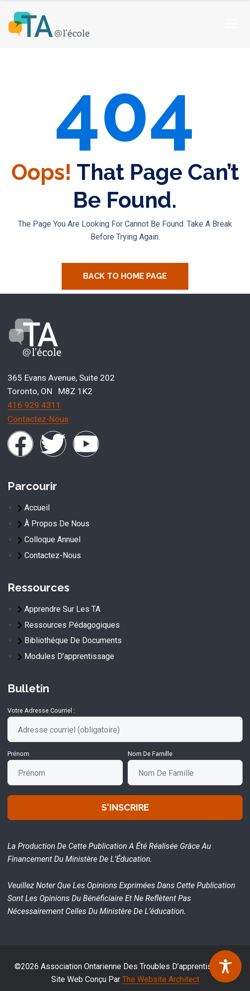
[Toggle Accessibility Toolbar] (225, 966)
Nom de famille (150, 753)
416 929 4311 (34, 405)
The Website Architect (160, 979)
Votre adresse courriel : (41, 710)
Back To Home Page (125, 276)
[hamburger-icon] (231, 24)
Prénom (18, 753)
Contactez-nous (38, 419)
